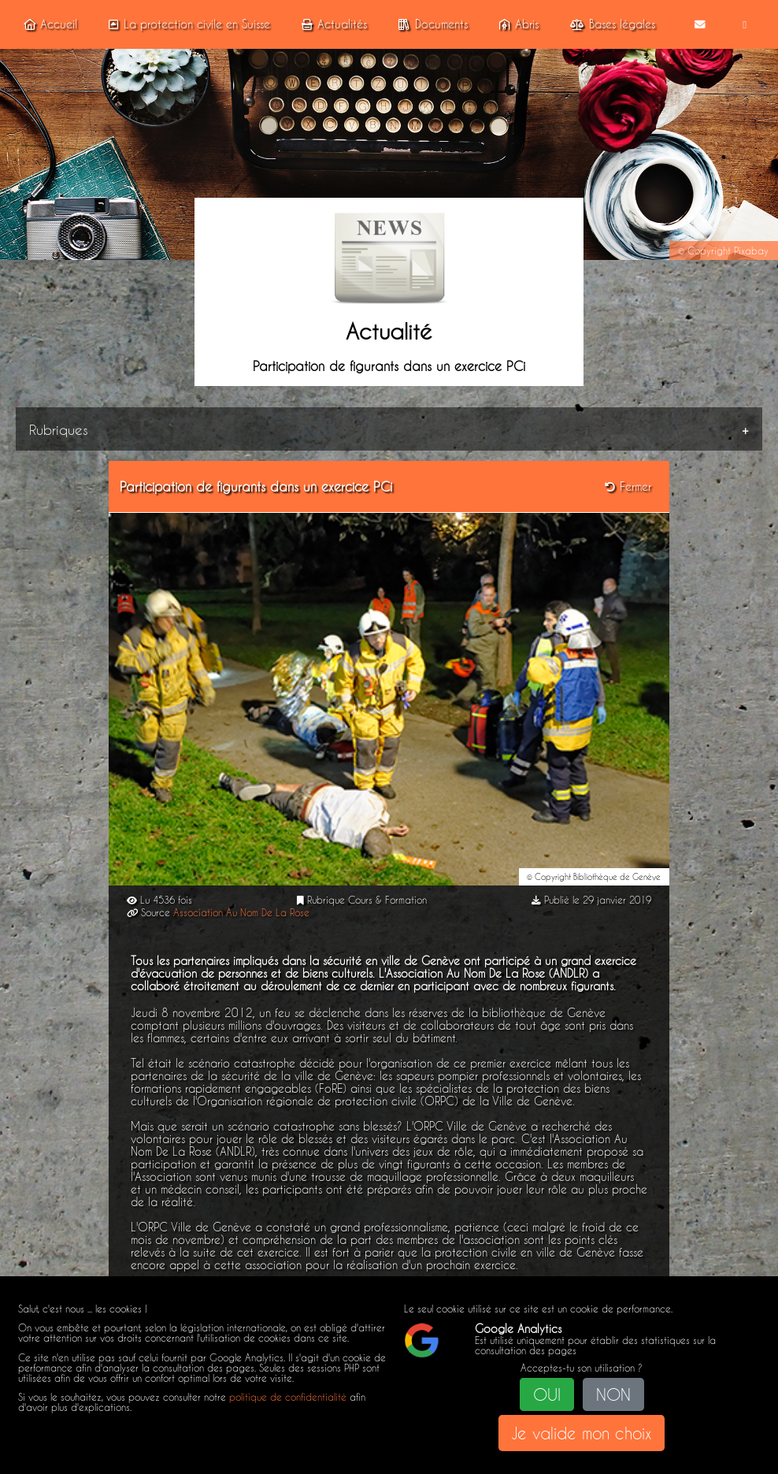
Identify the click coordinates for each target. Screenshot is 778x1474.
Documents (430, 24)
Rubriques (58, 428)
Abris (516, 24)
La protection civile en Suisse (186, 24)
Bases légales (610, 24)
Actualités (332, 24)
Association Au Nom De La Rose (241, 913)
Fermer (628, 486)
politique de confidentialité (287, 1397)
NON (613, 1394)
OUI (547, 1394)
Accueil (48, 24)
